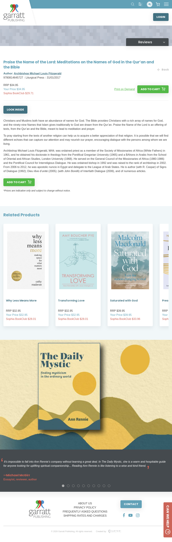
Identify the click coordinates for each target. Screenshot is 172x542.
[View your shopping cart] (158, 4)
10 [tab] (109, 485)
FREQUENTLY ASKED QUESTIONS (85, 511)
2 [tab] (68, 485)
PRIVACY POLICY (85, 507)
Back (163, 70)
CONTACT (131, 504)
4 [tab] (78, 485)
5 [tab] (83, 485)
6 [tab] (88, 485)
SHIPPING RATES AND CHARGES (85, 515)
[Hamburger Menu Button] (166, 4)
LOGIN (161, 17)
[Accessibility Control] (149, 4)
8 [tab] (99, 485)
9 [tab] (104, 485)
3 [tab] (73, 485)
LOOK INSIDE (15, 110)
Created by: (108, 531)
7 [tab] (93, 485)
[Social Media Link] (124, 515)
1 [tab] (63, 485)
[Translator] (141, 4)
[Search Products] (132, 4)
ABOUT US (85, 503)
